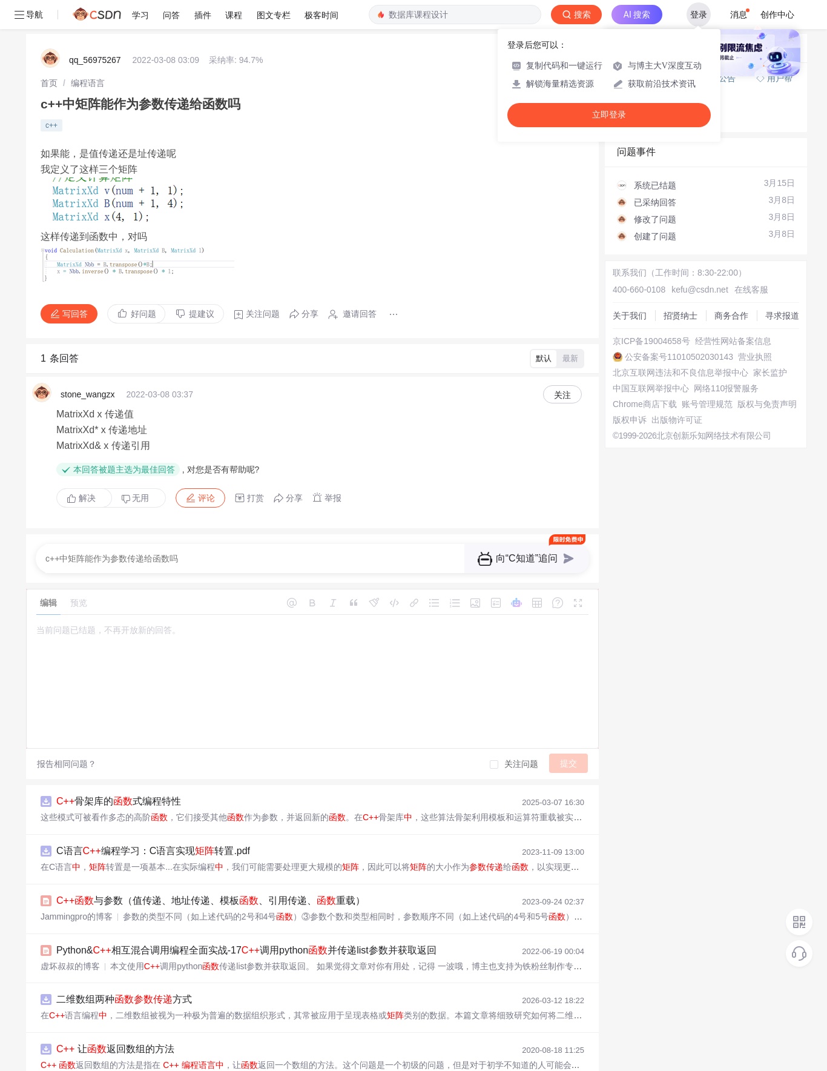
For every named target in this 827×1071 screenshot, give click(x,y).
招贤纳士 (680, 315)
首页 (49, 83)
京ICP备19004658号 (651, 341)
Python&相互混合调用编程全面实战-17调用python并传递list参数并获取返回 (246, 950)
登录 (698, 14)
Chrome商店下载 (645, 404)
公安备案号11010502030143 (679, 357)
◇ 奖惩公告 (639, 117)
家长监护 (770, 372)
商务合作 (731, 315)
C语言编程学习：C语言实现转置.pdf (153, 851)
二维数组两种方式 (124, 999)
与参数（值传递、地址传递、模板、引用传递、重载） (210, 900)
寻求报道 (782, 315)
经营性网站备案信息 (733, 341)
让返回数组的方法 (115, 1049)
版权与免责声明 (767, 404)
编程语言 (88, 83)
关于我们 (630, 315)
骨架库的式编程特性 (118, 801)
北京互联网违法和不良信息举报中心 (680, 372)
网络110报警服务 (726, 388)
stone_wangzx (88, 394)
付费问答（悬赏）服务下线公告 (677, 78)
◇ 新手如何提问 (648, 105)
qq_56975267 (95, 60)
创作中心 (777, 14)
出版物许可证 (676, 420)
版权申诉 (630, 420)
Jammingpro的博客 (77, 916)
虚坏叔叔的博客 (70, 966)
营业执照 (755, 357)
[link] (49, 83)
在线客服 (751, 289)
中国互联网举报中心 (651, 388)
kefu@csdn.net (699, 289)
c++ (51, 125)
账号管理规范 (707, 404)
